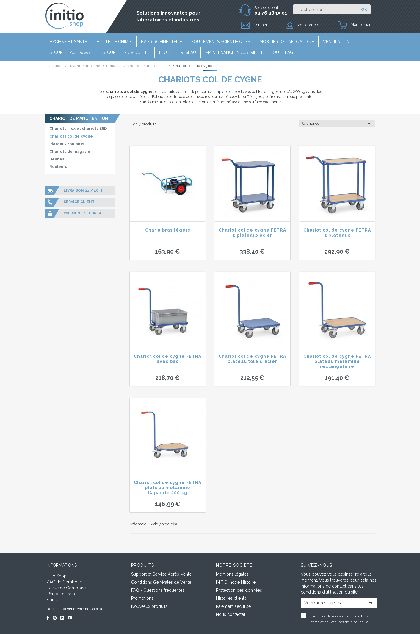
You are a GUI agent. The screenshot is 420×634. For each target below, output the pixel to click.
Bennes (56, 159)
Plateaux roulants (66, 144)
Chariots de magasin (69, 151)
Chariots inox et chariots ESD (78, 128)
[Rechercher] (325, 9)
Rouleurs (58, 166)
